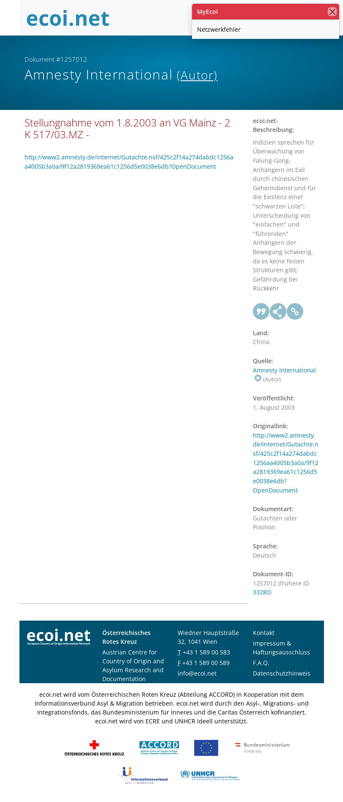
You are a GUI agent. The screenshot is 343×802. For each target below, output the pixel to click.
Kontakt (263, 633)
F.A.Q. (261, 663)
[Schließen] (332, 11)
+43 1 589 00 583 (206, 652)
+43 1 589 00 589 (206, 663)
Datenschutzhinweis (281, 673)
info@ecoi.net (197, 673)
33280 (261, 592)
